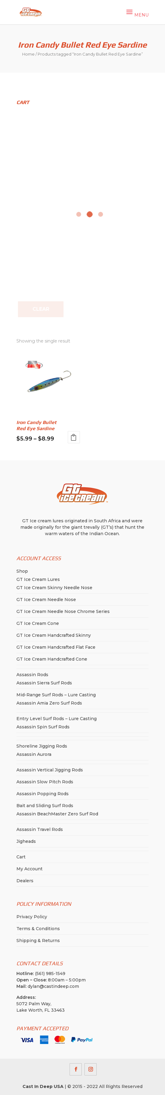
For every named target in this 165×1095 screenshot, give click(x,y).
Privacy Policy (31, 916)
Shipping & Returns (38, 940)
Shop (22, 571)
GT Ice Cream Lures (38, 579)
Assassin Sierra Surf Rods (44, 683)
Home (28, 54)
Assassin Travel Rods (39, 829)
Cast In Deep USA (43, 1086)
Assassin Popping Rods (42, 793)
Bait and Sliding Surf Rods (44, 805)
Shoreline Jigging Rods (41, 746)
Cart (21, 857)
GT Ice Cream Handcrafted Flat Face (55, 647)
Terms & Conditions (38, 928)
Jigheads (26, 841)
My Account (29, 869)
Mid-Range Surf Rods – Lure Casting (56, 695)
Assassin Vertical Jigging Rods (49, 770)
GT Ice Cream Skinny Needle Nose (54, 587)
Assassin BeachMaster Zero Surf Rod (57, 814)
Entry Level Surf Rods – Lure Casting (56, 718)
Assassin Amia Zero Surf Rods (49, 703)
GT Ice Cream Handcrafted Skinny (53, 635)
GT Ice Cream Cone (37, 623)
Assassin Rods (32, 674)
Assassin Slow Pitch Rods (44, 782)
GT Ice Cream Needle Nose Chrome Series (63, 611)
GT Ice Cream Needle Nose (46, 599)
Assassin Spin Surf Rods (43, 727)
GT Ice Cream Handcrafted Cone (51, 659)
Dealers (24, 880)
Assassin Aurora (33, 754)
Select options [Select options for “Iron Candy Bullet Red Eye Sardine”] (74, 437)
